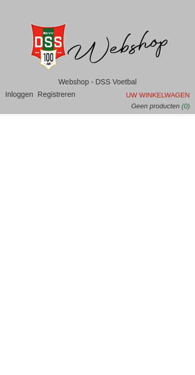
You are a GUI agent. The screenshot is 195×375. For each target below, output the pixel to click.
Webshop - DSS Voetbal (97, 82)
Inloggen (19, 94)
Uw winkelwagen (158, 95)
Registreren (56, 94)
